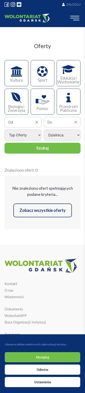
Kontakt (11, 283)
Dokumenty (14, 309)
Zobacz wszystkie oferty (42, 210)
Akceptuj (42, 357)
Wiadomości (14, 297)
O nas (9, 290)
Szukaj (42, 148)
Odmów (42, 370)
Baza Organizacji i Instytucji (25, 322)
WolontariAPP (16, 315)
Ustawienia (42, 382)
